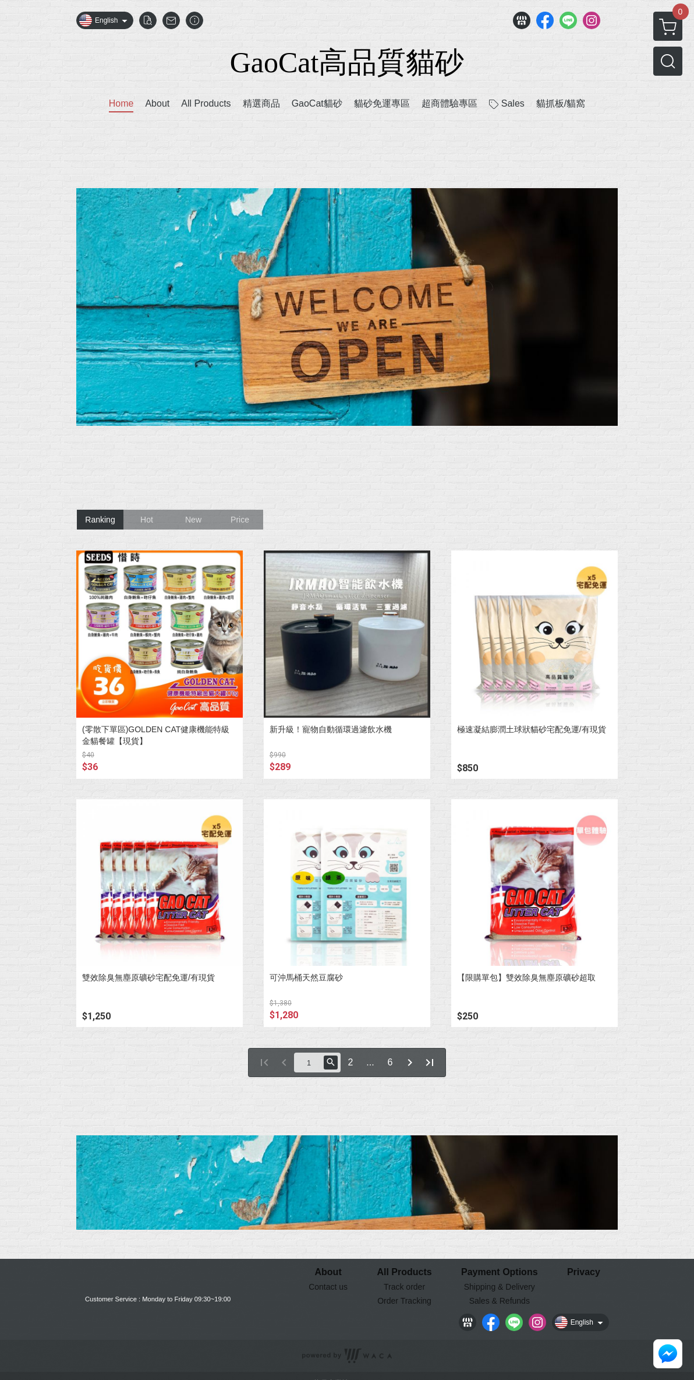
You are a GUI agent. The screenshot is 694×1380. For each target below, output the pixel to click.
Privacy (583, 1272)
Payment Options (499, 1272)
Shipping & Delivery (499, 1287)
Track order (404, 1287)
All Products (404, 1272)
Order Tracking (404, 1301)
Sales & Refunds (499, 1301)
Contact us (328, 1287)
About (328, 1272)
